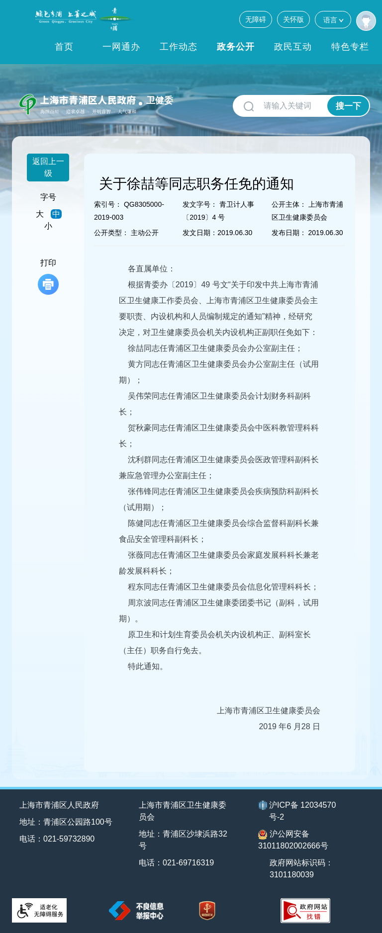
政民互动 (293, 47)
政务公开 (236, 47)
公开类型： (111, 233)
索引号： (108, 204)
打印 (48, 276)
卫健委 (159, 100)
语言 (333, 19)
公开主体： (289, 204)
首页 (64, 47)
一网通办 (121, 47)
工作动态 (178, 47)
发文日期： (200, 233)
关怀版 (293, 19)
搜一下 (348, 106)
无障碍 (255, 19)
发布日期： (289, 233)
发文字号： (200, 204)
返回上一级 (48, 167)
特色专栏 (350, 47)
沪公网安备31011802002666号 (293, 840)
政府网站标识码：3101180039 (301, 868)
